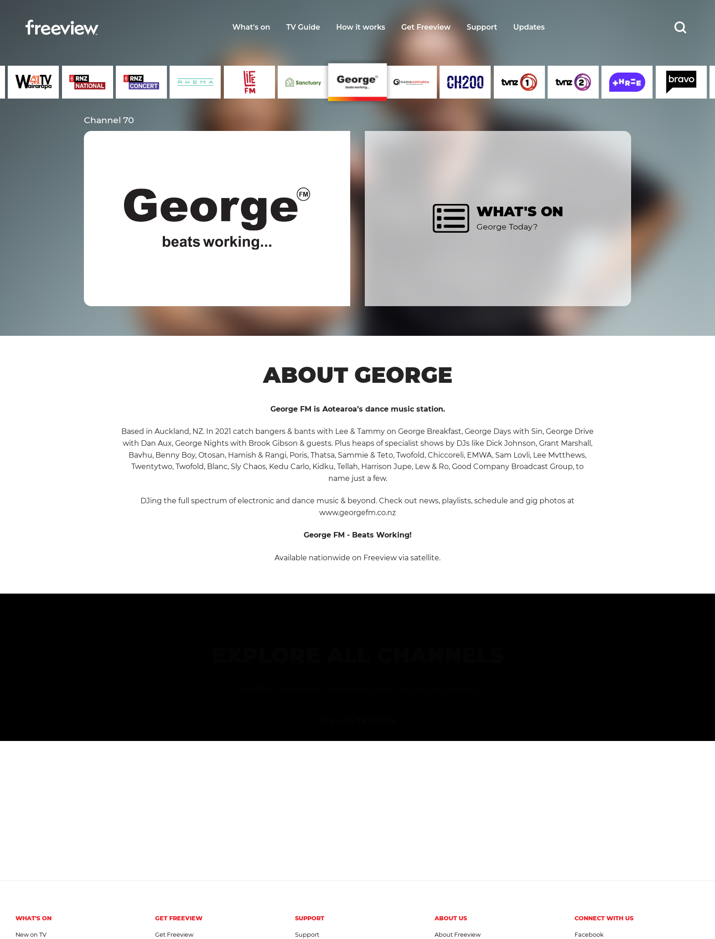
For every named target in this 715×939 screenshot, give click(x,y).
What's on (251, 27)
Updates (529, 27)
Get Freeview (426, 27)
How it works (360, 27)
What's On (34, 918)
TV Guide (303, 27)
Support (481, 27)
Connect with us (604, 918)
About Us (451, 918)
